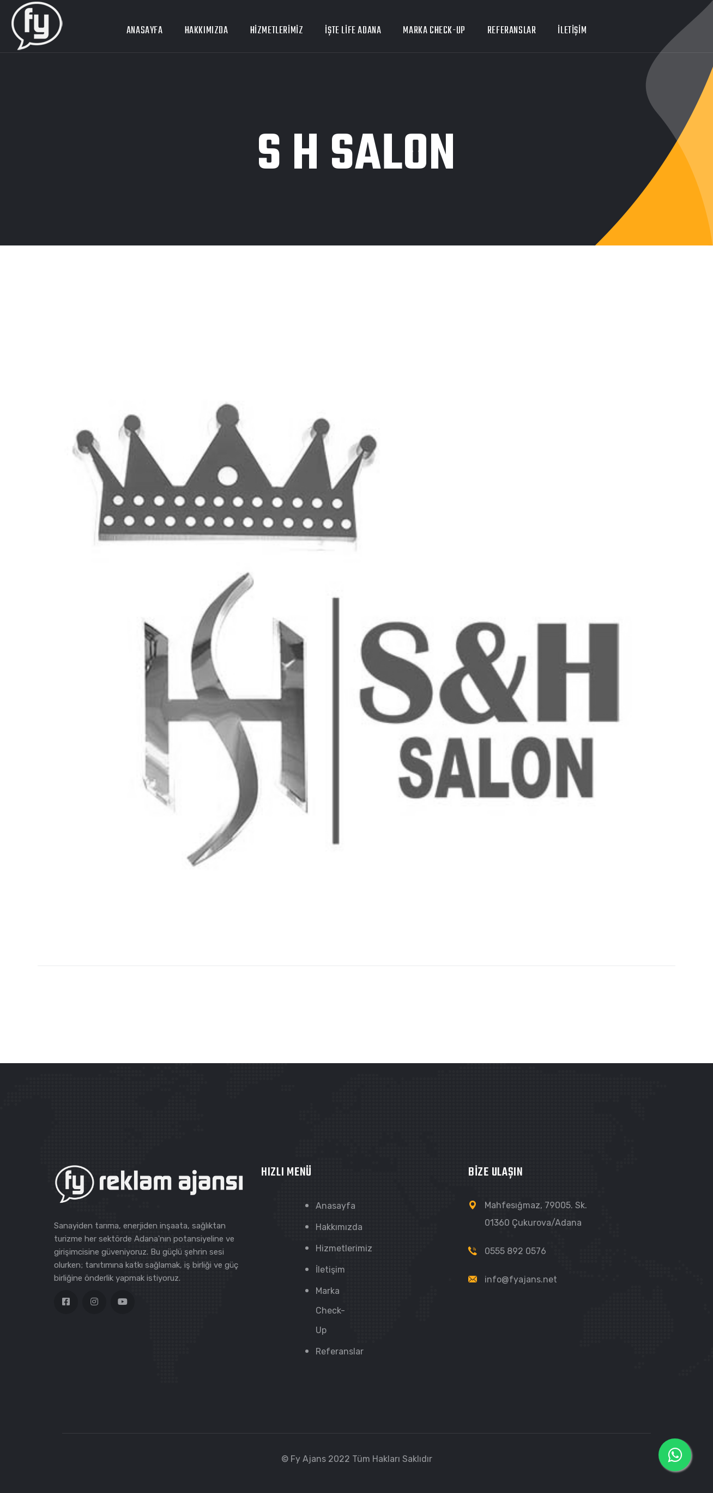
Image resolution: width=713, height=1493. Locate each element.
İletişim (572, 31)
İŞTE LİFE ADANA (353, 31)
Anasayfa (144, 31)
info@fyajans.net (521, 1279)
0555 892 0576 (515, 1251)
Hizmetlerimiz (277, 31)
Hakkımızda (206, 31)
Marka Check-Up (434, 31)
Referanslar (511, 31)
